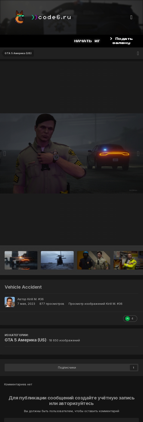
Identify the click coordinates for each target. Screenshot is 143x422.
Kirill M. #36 (35, 299)
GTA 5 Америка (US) (25, 339)
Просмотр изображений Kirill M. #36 (95, 303)
